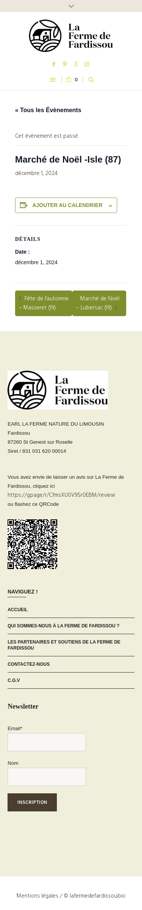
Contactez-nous (29, 664)
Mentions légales (37, 896)
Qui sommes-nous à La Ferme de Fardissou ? (63, 625)
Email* (15, 728)
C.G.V (14, 680)
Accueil (17, 609)
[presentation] (65, 833)
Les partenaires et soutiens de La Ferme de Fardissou (64, 645)
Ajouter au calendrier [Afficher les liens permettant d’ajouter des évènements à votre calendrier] (67, 205)
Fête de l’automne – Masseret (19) (44, 303)
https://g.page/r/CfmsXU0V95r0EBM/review (61, 495)
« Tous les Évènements (48, 110)
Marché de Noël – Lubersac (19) (97, 303)
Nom (13, 763)
